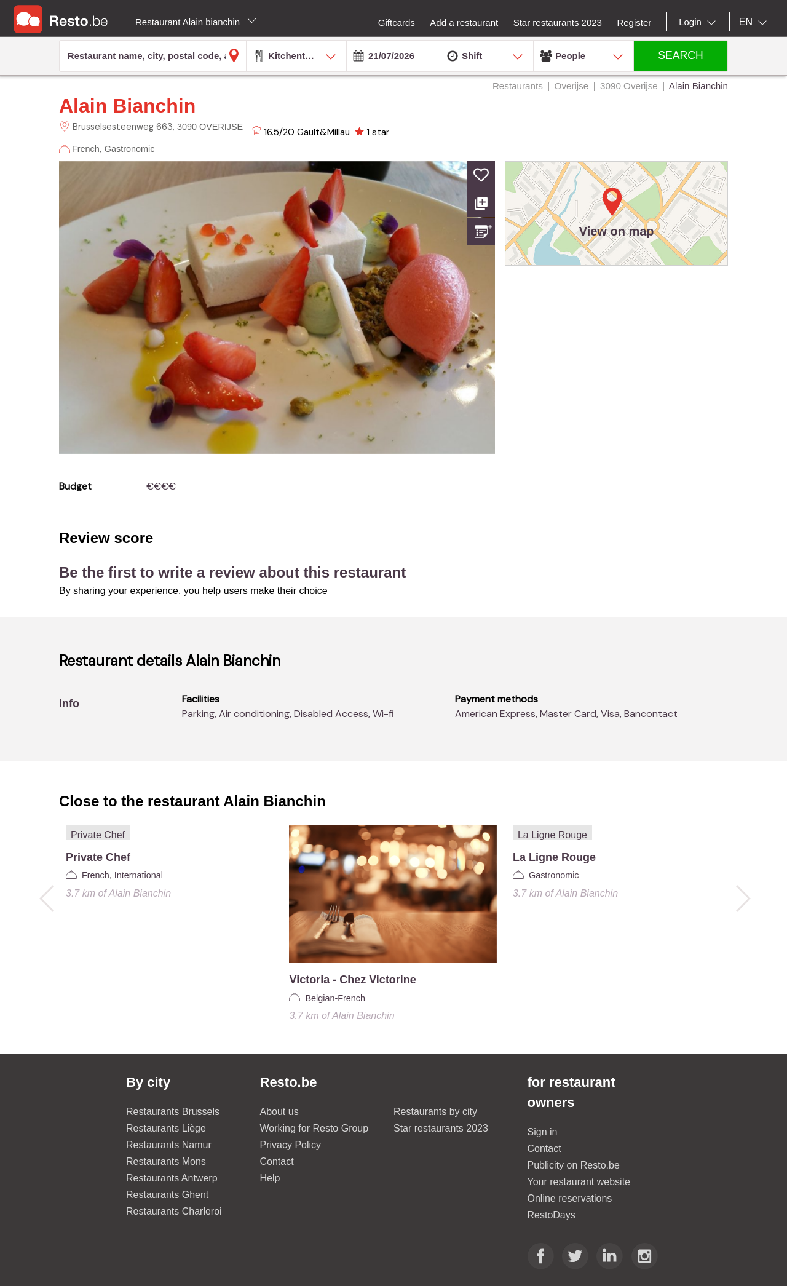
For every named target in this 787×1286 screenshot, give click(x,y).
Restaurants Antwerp (172, 1178)
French (86, 149)
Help (270, 1178)
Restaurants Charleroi (174, 1211)
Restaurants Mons (166, 1161)
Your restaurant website (579, 1182)
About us (279, 1111)
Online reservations (570, 1198)
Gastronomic (130, 149)
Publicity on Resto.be (574, 1165)
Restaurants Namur (169, 1145)
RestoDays (551, 1215)
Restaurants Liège (166, 1128)
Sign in (543, 1132)
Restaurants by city (435, 1111)
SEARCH (680, 55)
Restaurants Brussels (172, 1111)
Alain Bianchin (127, 106)
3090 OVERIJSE (210, 127)
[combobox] (700, 22)
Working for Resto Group (314, 1128)
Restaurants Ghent (167, 1194)
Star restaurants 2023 (441, 1128)
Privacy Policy (291, 1145)
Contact (277, 1161)
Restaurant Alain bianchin (195, 22)
